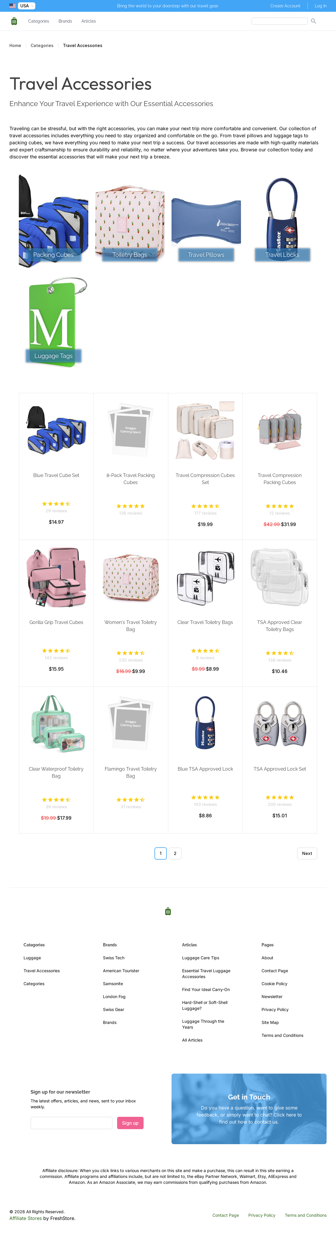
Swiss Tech (113, 957)
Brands (65, 21)
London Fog (114, 996)
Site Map (270, 1022)
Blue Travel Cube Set (56, 475)
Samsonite (113, 983)
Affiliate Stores (25, 1218)
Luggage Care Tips (200, 957)
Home (15, 45)
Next (307, 853)
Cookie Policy (274, 983)
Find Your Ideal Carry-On (206, 989)
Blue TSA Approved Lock (205, 769)
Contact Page (275, 970)
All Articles (192, 1039)
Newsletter (272, 996)
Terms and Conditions (282, 1035)
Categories (38, 21)
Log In (321, 6)
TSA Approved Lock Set (280, 769)
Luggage (32, 957)
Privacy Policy (275, 1009)
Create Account (285, 6)
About (267, 957)
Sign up (130, 1123)
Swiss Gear (113, 1009)
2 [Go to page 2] (175, 853)
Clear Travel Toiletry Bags (205, 622)
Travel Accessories (42, 970)
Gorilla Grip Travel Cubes (56, 622)
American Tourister (121, 970)
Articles (88, 21)
